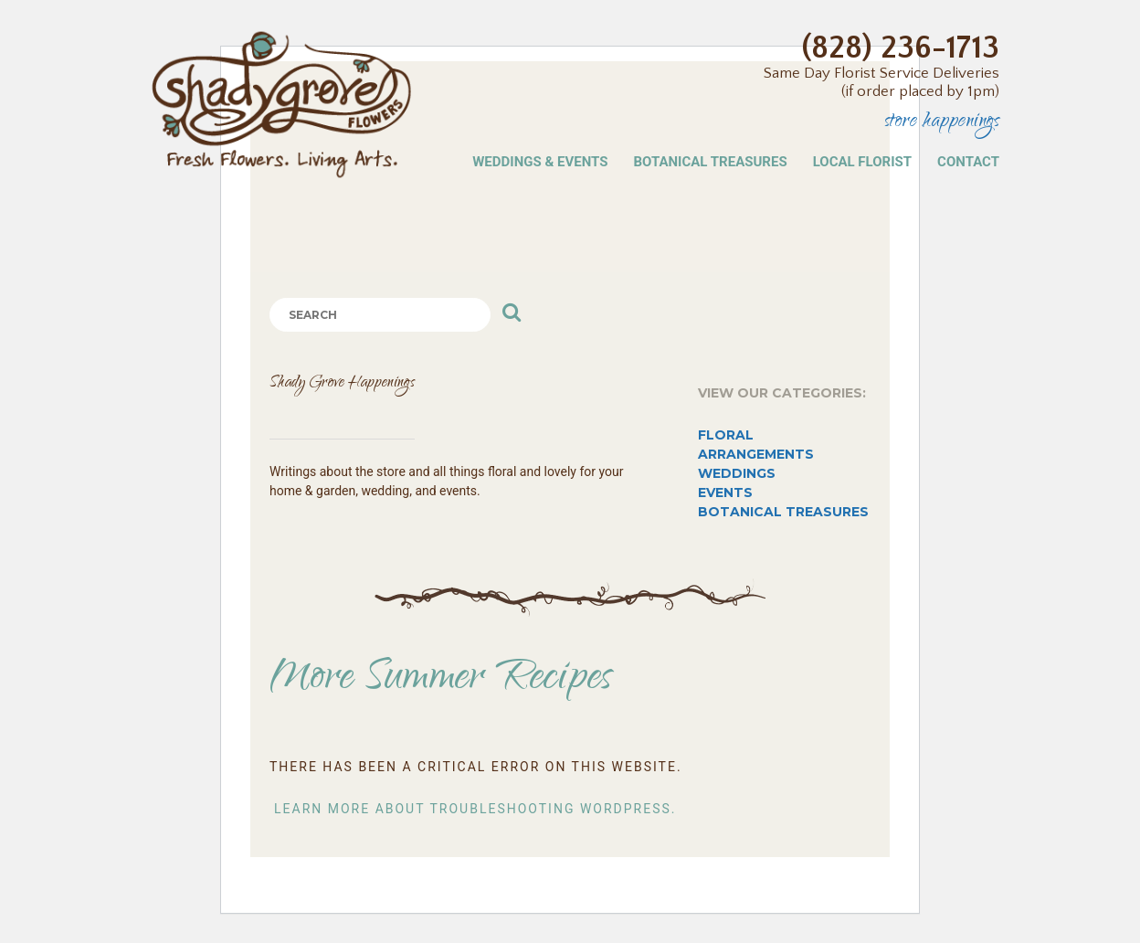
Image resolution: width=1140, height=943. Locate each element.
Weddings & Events (539, 162)
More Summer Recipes (441, 679)
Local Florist (862, 162)
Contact (968, 162)
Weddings (737, 473)
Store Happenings (941, 123)
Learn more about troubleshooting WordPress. (475, 808)
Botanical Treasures (709, 162)
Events (725, 492)
